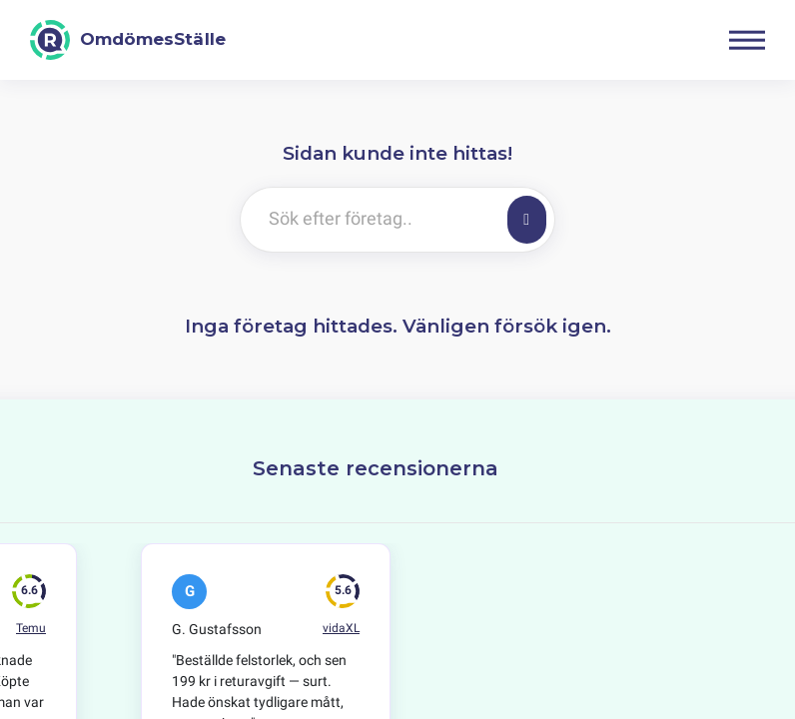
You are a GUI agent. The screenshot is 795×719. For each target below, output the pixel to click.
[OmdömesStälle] (128, 40)
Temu (31, 628)
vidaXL (341, 628)
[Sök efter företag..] (370, 220)
